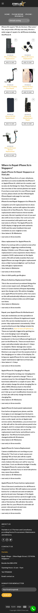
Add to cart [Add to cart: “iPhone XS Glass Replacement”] (28, 92)
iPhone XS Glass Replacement (27, 87)
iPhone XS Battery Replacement (10, 57)
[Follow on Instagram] (7, 539)
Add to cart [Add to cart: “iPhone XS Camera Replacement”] (28, 62)
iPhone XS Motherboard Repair (27, 118)
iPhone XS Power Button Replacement (10, 149)
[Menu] (3, 3)
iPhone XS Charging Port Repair (10, 87)
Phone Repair (17, 14)
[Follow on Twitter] (10, 539)
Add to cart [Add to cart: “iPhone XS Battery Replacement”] (10, 62)
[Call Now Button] (33, 608)
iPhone (28, 14)
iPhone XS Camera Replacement (28, 57)
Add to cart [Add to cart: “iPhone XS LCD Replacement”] (10, 123)
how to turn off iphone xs (23, 328)
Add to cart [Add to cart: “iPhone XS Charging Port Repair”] (10, 92)
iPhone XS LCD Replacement (10, 117)
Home (7, 14)
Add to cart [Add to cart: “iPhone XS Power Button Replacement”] (10, 155)
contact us (10, 576)
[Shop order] (19, 21)
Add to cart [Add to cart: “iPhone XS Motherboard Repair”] (28, 123)
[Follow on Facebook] (3, 539)
